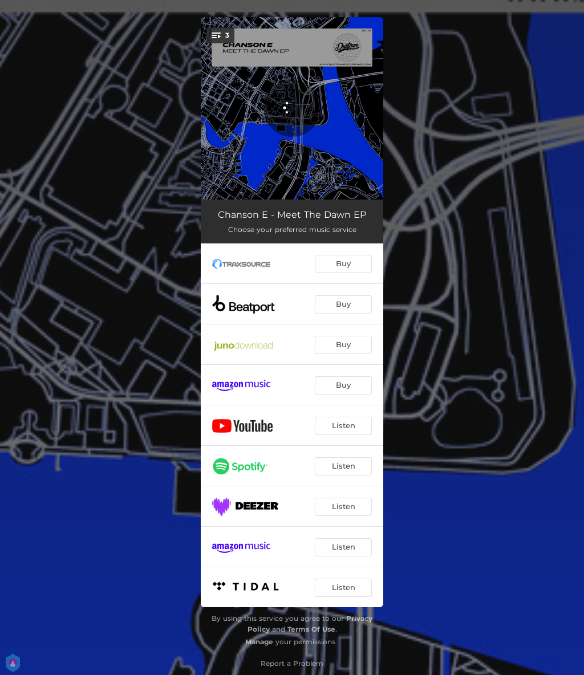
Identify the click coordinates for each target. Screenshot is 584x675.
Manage (259, 641)
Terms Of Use (311, 629)
